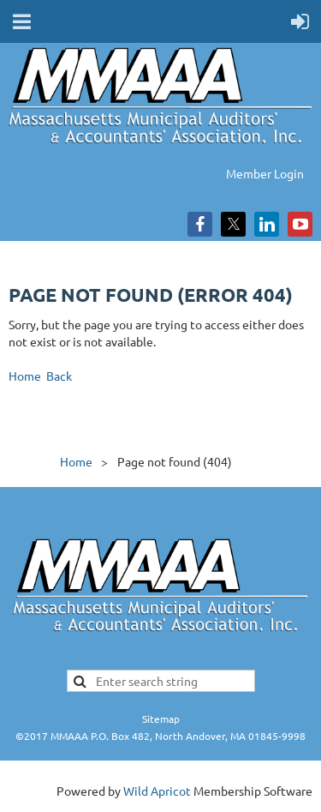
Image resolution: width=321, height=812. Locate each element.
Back (59, 375)
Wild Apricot (157, 790)
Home (25, 375)
